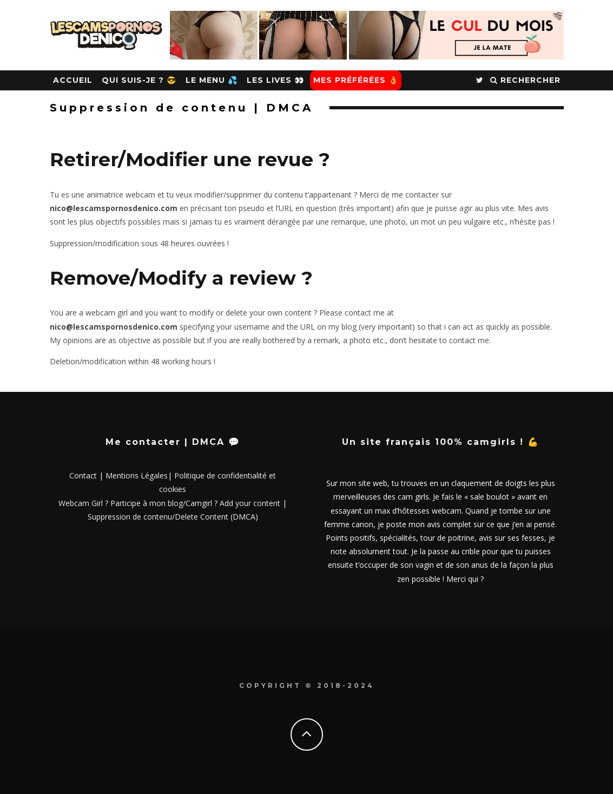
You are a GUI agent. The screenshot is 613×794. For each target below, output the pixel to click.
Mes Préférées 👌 (355, 80)
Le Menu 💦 (212, 80)
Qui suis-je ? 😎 (139, 80)
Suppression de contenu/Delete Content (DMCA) (173, 516)
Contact (83, 475)
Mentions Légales (137, 475)
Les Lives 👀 (275, 80)
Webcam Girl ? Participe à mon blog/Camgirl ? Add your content (169, 503)
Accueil (73, 80)
